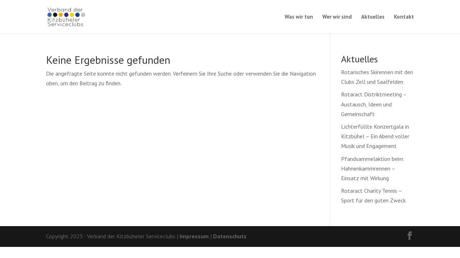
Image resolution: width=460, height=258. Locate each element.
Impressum (194, 236)
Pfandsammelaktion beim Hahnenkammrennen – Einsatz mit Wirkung (372, 168)
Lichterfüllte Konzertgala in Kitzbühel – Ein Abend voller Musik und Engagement (375, 136)
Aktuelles (373, 17)
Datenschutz (230, 236)
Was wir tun (299, 17)
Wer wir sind (337, 17)
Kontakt (404, 17)
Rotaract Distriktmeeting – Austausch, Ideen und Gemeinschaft (373, 104)
